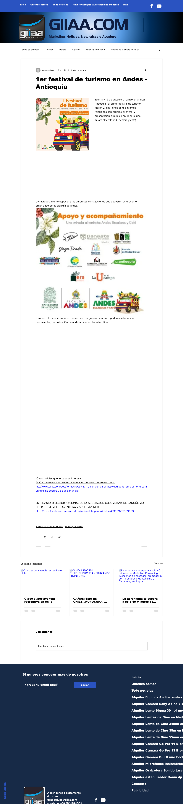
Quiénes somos (143, 684)
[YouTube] (159, 6)
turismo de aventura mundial (125, 49)
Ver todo (158, 563)
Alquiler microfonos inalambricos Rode (147, 763)
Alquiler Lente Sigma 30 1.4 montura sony (147, 710)
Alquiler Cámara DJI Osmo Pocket (147, 757)
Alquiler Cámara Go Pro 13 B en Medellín (147, 750)
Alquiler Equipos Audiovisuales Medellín (147, 697)
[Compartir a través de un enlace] (59, 537)
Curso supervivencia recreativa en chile (39, 600)
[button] (158, 49)
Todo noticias (142, 690)
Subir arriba (4, 790)
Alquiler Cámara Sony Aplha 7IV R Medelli (147, 704)
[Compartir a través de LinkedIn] (51, 537)
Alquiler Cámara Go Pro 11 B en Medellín (147, 743)
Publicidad (140, 790)
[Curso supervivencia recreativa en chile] (42, 581)
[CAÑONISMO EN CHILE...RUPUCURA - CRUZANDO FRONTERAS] (91, 581)
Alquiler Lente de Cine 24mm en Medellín (147, 723)
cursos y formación (95, 49)
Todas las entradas (30, 49)
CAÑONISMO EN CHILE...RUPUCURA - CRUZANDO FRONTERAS (88, 600)
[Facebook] (151, 6)
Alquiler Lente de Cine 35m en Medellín (147, 730)
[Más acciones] (145, 70)
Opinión (76, 49)
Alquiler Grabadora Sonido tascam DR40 (147, 770)
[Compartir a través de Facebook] (37, 537)
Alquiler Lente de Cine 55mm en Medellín (147, 737)
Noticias (49, 49)
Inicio (136, 677)
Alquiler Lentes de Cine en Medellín (147, 717)
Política (62, 49)
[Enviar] (85, 685)
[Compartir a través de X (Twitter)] (44, 537)
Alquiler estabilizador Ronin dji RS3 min (147, 777)
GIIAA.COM (88, 23)
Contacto (138, 783)
